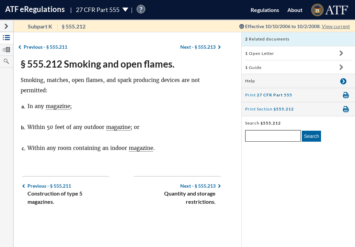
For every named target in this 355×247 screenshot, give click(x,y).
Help (250, 80)
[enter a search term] (273, 136)
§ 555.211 (45, 47)
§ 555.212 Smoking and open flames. (97, 64)
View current (336, 26)
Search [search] (311, 136)
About (294, 10)
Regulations (265, 10)
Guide (253, 67)
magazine (58, 106)
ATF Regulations (35, 9)
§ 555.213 (198, 47)
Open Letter (259, 53)
